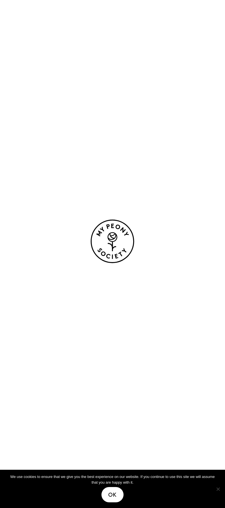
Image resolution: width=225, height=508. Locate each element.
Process (125, 365)
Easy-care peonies (38, 365)
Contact (126, 418)
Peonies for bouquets (41, 355)
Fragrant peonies (36, 375)
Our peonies (29, 345)
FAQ (120, 428)
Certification (132, 385)
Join (120, 438)
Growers (126, 375)
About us (127, 345)
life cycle (35, 193)
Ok (112, 494)
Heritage (127, 355)
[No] (218, 489)
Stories (23, 418)
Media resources (137, 448)
